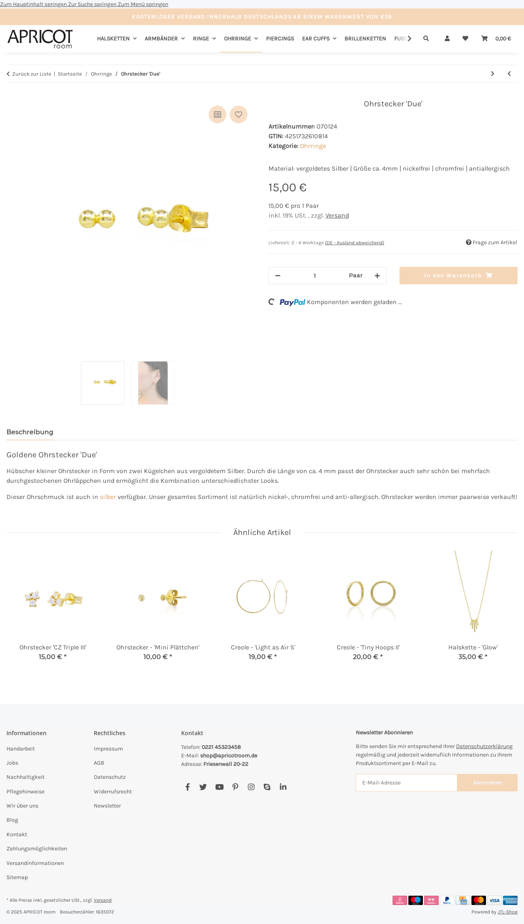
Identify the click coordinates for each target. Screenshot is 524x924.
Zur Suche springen (93, 4)
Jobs (12, 762)
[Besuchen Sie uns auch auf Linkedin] (283, 787)
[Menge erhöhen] (377, 275)
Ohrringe (313, 146)
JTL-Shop (508, 912)
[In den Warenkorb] (12, 94)
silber (108, 497)
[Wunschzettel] (465, 39)
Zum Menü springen (143, 4)
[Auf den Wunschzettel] (238, 114)
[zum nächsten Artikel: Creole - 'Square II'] (492, 73)
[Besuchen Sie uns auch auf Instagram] (251, 787)
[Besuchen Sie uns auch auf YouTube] (219, 787)
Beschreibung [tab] (29, 432)
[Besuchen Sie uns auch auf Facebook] (187, 787)
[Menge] (314, 275)
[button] (447, 39)
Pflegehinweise (25, 791)
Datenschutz (110, 777)
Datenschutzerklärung (484, 746)
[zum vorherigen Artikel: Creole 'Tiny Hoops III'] (509, 73)
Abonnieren (487, 782)
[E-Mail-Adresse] (406, 782)
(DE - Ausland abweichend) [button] (354, 242)
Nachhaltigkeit (25, 777)
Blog (12, 819)
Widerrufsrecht (113, 791)
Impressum (108, 748)
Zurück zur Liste (31, 74)
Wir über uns (22, 805)
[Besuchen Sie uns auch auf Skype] (267, 787)
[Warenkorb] (496, 39)
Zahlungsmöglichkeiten (36, 848)
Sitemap (17, 877)
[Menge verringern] (278, 275)
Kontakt (16, 834)
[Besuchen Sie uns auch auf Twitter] (203, 787)
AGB (99, 762)
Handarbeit (20, 748)
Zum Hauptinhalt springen (34, 4)
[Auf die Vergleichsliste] (217, 114)
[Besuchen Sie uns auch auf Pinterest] (235, 787)
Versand (337, 215)
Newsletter (107, 805)
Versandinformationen (35, 863)
